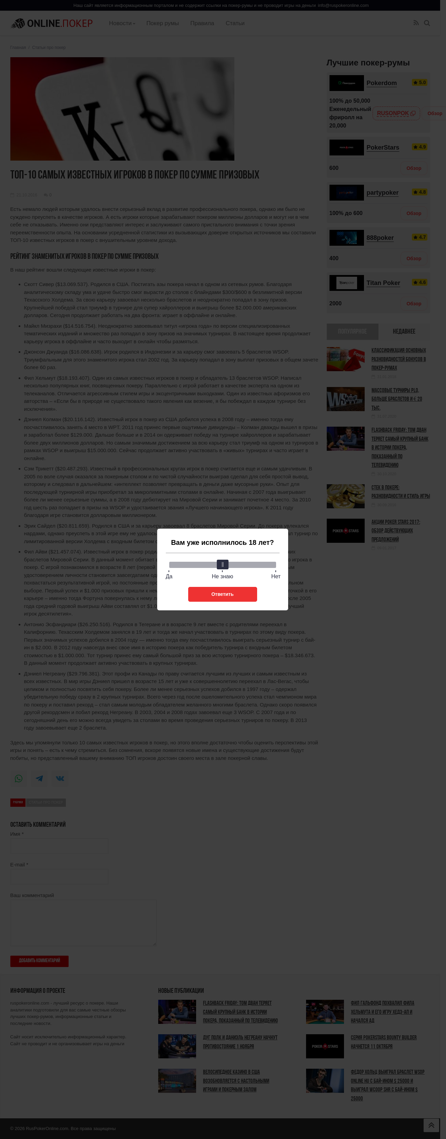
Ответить (222, 594)
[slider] (223, 564)
